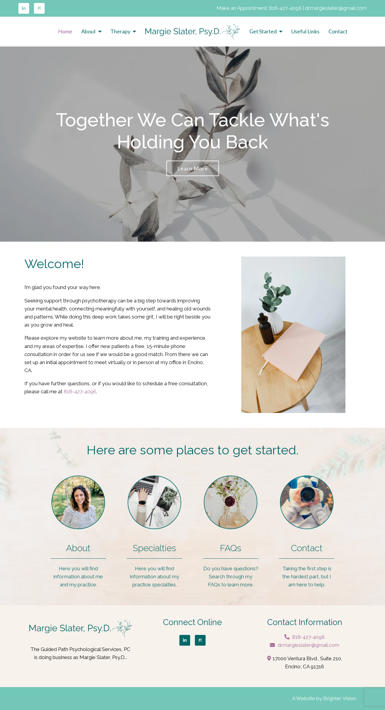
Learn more (192, 168)
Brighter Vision (339, 698)
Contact (338, 31)
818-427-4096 (285, 8)
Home (65, 31)
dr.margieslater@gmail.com (336, 8)
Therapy (120, 31)
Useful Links (305, 31)
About (88, 31)
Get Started (263, 31)
